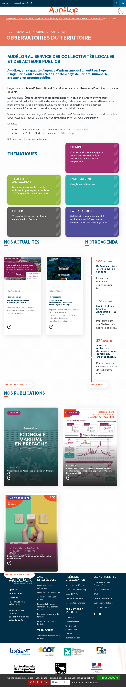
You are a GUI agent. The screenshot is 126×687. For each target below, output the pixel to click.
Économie (89, 154)
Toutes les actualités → (17, 385)
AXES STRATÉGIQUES (46, 578)
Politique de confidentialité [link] (85, 682)
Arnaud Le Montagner (76, 129)
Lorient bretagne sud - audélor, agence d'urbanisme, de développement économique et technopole (54, 19)
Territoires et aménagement (31, 186)
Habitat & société (89, 217)
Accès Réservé (23, 3)
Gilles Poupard (69, 133)
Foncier (31, 215)
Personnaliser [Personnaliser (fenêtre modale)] (60, 682)
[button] (121, 11)
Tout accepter (109, 677)
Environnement (89, 182)
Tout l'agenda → (97, 385)
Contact (6, 3)
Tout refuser (38, 682)
